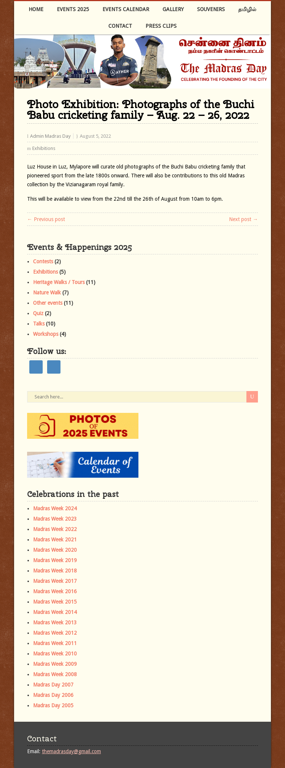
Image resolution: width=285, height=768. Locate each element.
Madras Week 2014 (55, 612)
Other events (47, 303)
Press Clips (161, 26)
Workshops (45, 334)
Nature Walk (47, 292)
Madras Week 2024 (55, 508)
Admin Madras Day (50, 136)
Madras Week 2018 (55, 571)
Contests (43, 261)
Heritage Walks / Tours (59, 282)
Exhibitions (43, 148)
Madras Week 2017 (55, 581)
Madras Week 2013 (55, 622)
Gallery (173, 9)
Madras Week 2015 (55, 602)
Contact (120, 26)
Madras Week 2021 (55, 539)
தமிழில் (247, 9)
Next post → (243, 219)
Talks (39, 324)
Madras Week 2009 (55, 664)
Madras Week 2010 (55, 654)
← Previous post (46, 219)
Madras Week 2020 (55, 550)
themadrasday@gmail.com (71, 751)
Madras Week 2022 (55, 529)
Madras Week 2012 (55, 633)
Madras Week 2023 (55, 519)
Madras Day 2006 (53, 695)
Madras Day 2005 (53, 705)
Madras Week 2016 (55, 591)
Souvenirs (211, 9)
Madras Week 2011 (55, 643)
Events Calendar (125, 9)
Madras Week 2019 (55, 560)
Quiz (38, 313)
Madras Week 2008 (55, 674)
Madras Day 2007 (53, 685)
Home (36, 9)
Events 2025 (73, 9)
